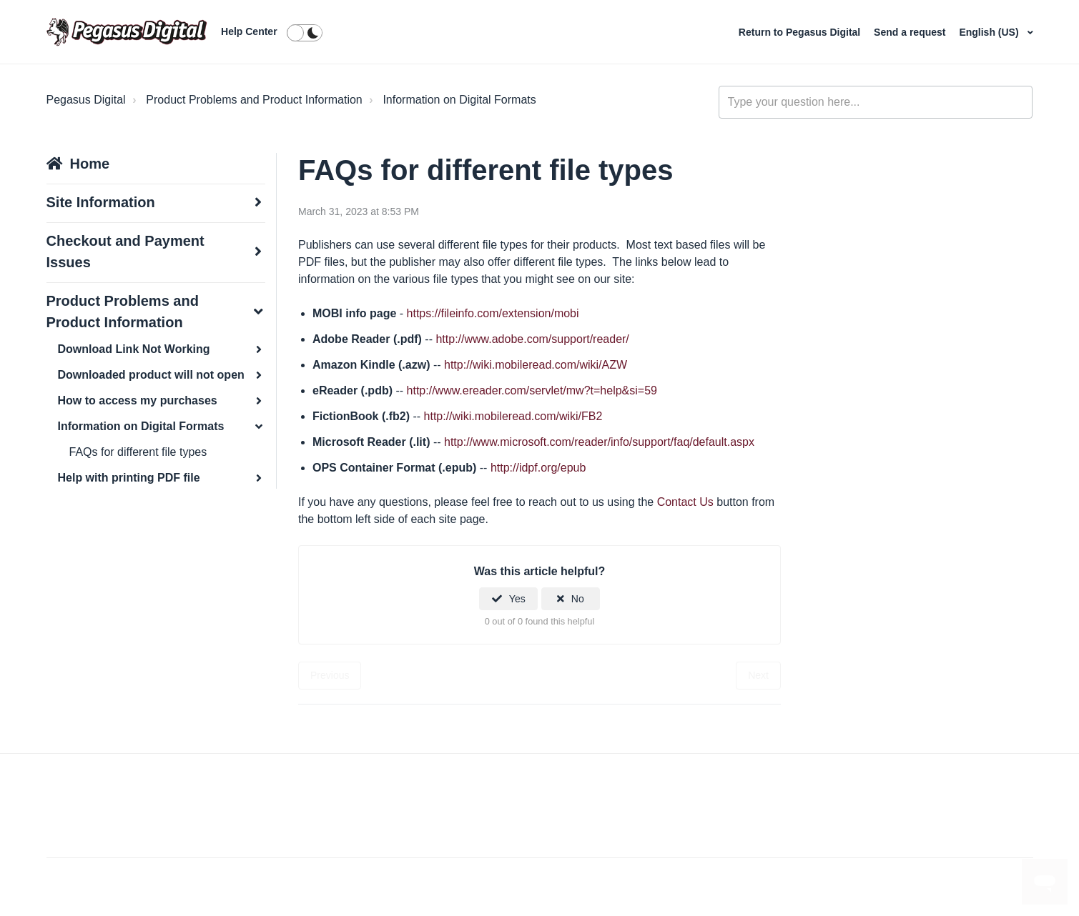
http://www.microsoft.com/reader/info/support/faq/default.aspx (599, 442)
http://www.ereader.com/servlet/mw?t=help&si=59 (532, 390)
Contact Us (685, 502)
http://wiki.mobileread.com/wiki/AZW (535, 365)
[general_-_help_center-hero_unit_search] (876, 102)
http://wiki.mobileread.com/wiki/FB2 (513, 416)
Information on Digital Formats (459, 100)
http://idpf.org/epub (538, 468)
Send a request (911, 32)
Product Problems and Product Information (254, 100)
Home (90, 163)
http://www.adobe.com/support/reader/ (532, 339)
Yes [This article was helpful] (517, 598)
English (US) (990, 32)
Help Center (249, 31)
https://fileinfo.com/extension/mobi (493, 313)
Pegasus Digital (86, 100)
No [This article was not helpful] (577, 598)
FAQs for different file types (138, 452)
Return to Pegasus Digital (801, 32)
